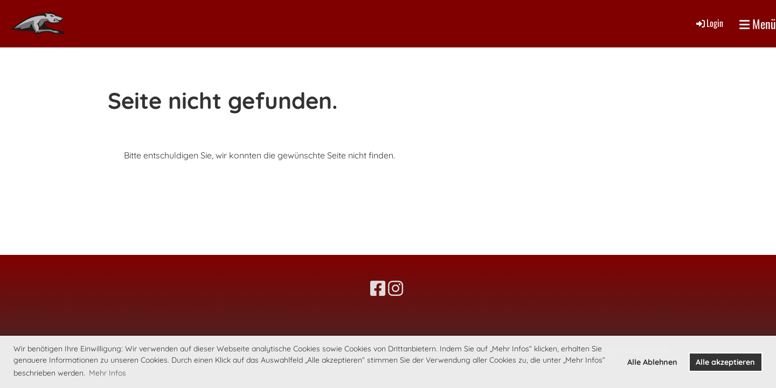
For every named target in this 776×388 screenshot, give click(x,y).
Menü (757, 24)
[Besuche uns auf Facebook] (377, 288)
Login (709, 23)
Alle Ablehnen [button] (652, 362)
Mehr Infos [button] (107, 373)
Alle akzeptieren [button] (725, 362)
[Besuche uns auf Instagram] (395, 288)
